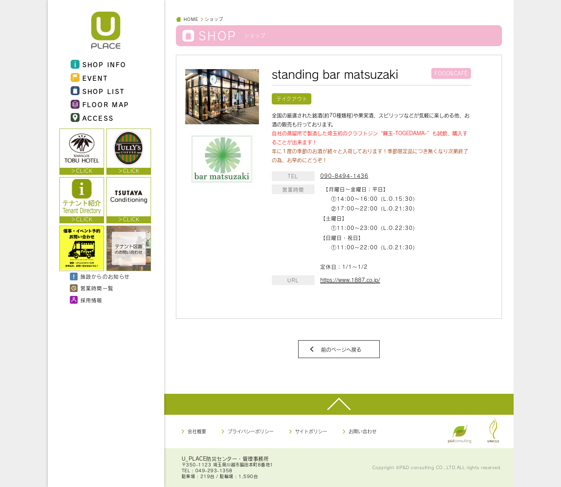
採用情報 (86, 300)
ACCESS (92, 118)
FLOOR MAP (100, 105)
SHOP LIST (98, 91)
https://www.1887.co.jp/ (350, 280)
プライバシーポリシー (251, 431)
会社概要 (197, 431)
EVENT (89, 78)
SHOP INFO (99, 65)
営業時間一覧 (92, 288)
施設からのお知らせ (100, 276)
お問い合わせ (363, 431)
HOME (191, 19)
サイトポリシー (311, 431)
